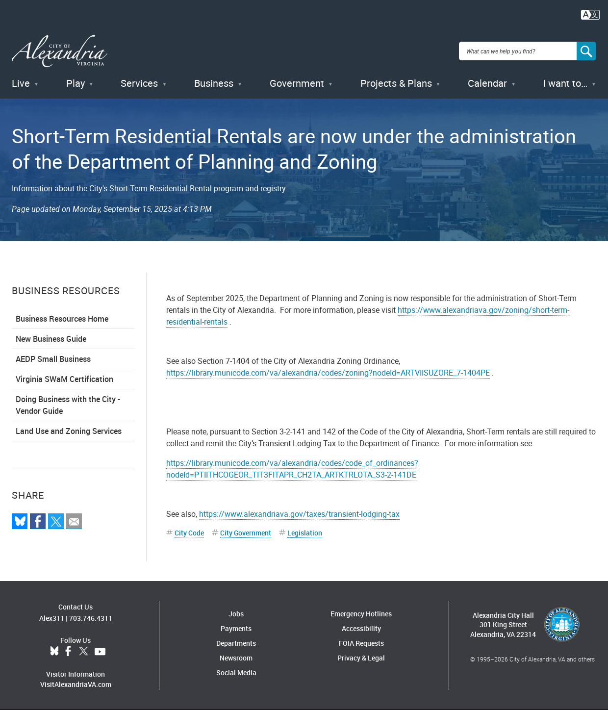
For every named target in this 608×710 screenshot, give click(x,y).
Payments (236, 628)
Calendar (487, 83)
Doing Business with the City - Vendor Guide (68, 405)
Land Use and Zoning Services (69, 431)
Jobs (236, 613)
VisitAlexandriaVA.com (75, 684)
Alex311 (51, 618)
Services (139, 83)
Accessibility (361, 628)
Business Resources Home (62, 318)
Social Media (236, 672)
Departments (236, 643)
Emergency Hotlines (361, 613)
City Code (189, 532)
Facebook (68, 651)
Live (21, 83)
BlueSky (54, 651)
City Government (245, 532)
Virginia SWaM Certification (64, 379)
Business (213, 83)
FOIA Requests (361, 643)
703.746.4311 (90, 618)
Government (297, 83)
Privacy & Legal (361, 657)
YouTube (100, 651)
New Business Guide (51, 338)
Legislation (304, 532)
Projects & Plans (396, 83)
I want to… (565, 83)
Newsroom (236, 657)
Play (75, 83)
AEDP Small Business (53, 359)
